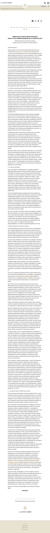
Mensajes (3, 8)
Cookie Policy (25, 527)
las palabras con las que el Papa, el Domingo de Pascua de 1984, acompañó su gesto (24, 460)
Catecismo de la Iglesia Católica (25, 276)
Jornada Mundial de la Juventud (15, 8)
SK (32, 27)
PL (27, 27)
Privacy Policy (25, 529)
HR (22, 27)
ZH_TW (25, 29)
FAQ (25, 523)
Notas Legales (25, 525)
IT (24, 27)
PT (29, 27)
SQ (35, 27)
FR (19, 27)
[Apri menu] (48, 3)
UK (37, 27)
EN (14, 27)
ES (16, 27)
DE (11, 27)
